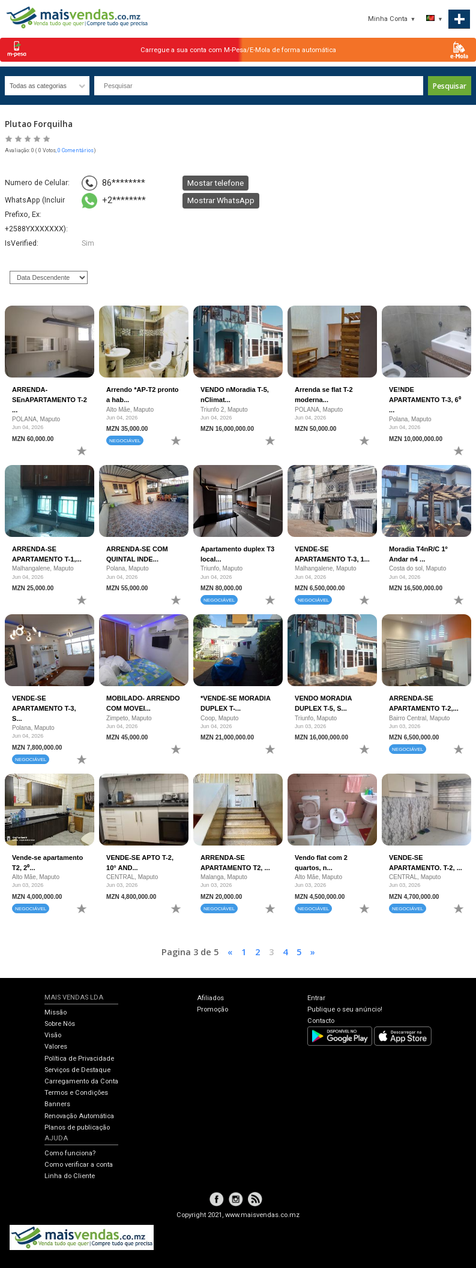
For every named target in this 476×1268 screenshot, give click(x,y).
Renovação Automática (79, 1116)
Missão (55, 1012)
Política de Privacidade (79, 1058)
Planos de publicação (77, 1127)
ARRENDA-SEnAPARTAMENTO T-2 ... (49, 399)
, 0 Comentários (75, 150)
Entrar (316, 998)
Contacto (320, 1021)
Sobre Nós (59, 1024)
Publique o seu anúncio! (344, 1009)
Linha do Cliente (69, 1176)
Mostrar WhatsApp (221, 200)
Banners (57, 1104)
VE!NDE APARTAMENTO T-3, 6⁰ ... (425, 399)
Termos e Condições (76, 1093)
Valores (55, 1046)
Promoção (212, 1009)
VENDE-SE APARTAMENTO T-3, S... (44, 708)
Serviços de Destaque (77, 1070)
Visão (52, 1035)
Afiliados (210, 998)
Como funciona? (69, 1153)
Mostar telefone (215, 183)
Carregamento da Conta (81, 1081)
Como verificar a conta (78, 1165)
